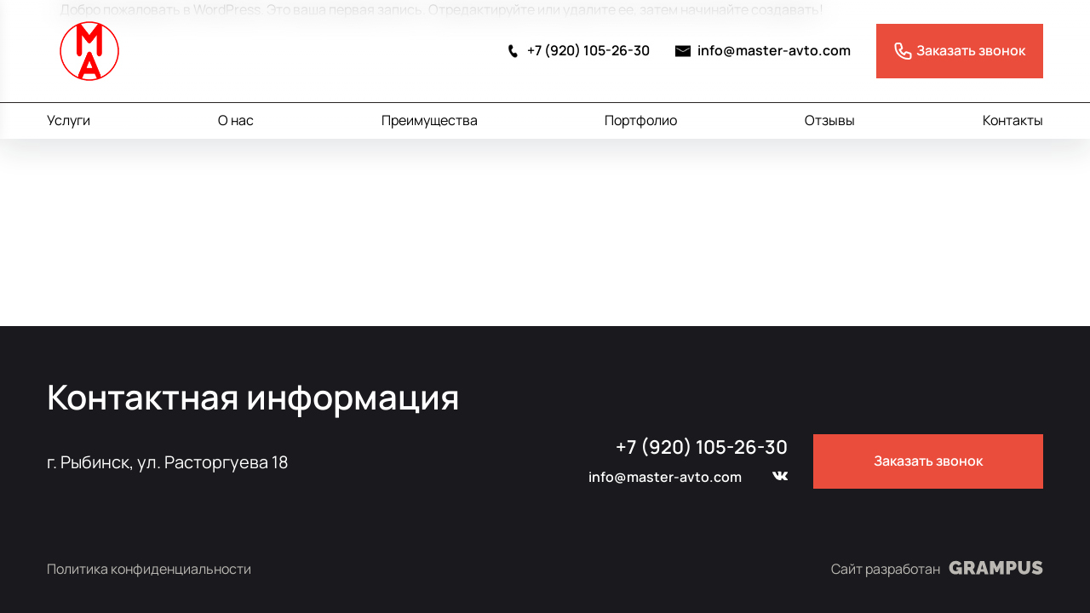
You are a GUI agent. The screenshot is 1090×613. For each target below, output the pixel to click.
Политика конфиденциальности (149, 569)
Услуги (68, 120)
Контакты (1013, 120)
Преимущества (430, 120)
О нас (236, 120)
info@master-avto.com (763, 51)
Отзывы (830, 120)
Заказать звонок (928, 460)
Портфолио (641, 120)
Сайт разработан (937, 568)
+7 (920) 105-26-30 (577, 51)
